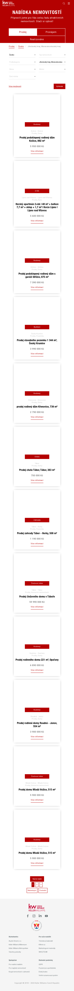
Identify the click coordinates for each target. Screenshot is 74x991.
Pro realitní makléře (15, 964)
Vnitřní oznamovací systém (48, 975)
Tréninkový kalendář (46, 941)
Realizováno (37, 39)
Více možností (15, 86)
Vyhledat (59, 86)
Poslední (42, 890)
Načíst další (37, 879)
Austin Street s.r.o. (15, 941)
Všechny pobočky (15, 952)
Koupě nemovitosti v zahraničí (19, 972)
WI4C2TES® (43, 952)
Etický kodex (43, 972)
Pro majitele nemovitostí (17, 968)
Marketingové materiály (47, 948)
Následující (32, 890)
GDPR (41, 964)
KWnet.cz (42, 945)
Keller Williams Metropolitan (18, 948)
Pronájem (51, 32)
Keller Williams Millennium (18, 945)
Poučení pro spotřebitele (47, 968)
